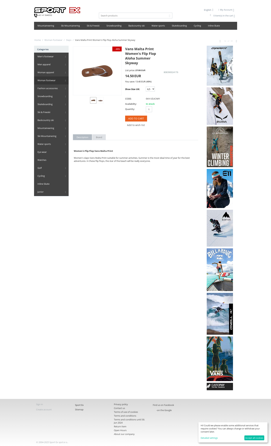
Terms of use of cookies (126, 411)
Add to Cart (136, 118)
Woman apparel (46, 72)
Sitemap (79, 409)
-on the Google (164, 410)
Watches (42, 159)
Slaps (68, 40)
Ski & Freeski (93, 25)
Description (82, 137)
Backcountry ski (136, 25)
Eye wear (42, 152)
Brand (99, 137)
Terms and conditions (125, 415)
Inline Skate (214, 25)
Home (37, 40)
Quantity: (130, 109)
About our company (124, 434)
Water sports (158, 25)
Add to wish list (136, 125)
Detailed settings (209, 437)
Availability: (131, 103)
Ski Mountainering (70, 25)
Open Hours (120, 430)
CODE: (128, 98)
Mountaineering (46, 25)
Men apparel (44, 64)
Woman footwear (53, 40)
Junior (41, 191)
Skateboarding (179, 25)
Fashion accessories (48, 88)
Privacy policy (121, 404)
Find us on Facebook (163, 405)
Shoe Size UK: (132, 89)
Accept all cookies (254, 437)
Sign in (39, 404)
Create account (44, 409)
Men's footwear (46, 56)
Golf (40, 167)
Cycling (197, 25)
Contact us (119, 408)
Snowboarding (114, 25)
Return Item (120, 426)
